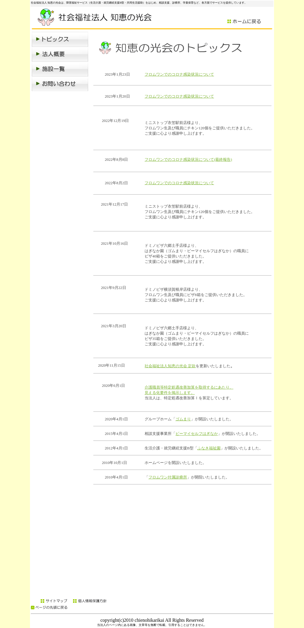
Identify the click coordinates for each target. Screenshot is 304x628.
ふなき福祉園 (209, 448)
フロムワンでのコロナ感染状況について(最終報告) (188, 159)
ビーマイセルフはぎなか (196, 433)
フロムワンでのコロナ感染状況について (179, 74)
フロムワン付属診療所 (167, 477)
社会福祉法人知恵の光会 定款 (170, 366)
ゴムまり (183, 419)
